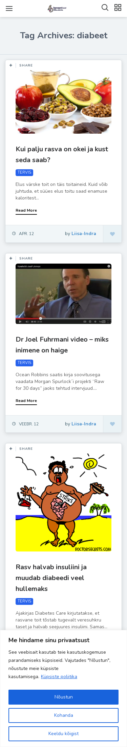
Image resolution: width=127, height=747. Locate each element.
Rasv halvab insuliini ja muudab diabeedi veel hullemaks (51, 577)
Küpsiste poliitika (59, 676)
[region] (63, 688)
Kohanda (63, 715)
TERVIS (24, 172)
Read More (26, 210)
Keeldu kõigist (63, 733)
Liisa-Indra (83, 233)
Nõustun (64, 697)
